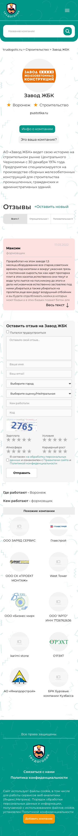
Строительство (37, 49)
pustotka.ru (39, 113)
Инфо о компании (37, 129)
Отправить (21, 473)
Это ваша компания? (39, 140)
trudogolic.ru (12, 49)
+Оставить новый (51, 206)
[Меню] (67, 10)
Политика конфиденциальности (39, 778)
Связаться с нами (39, 772)
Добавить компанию (39, 818)
